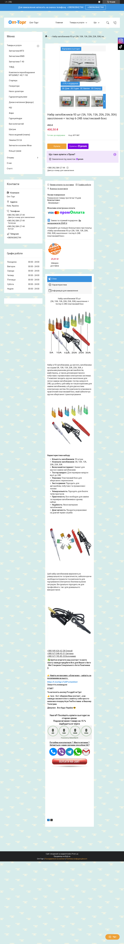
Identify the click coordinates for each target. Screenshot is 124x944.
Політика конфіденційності (76, 859)
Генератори (14, 86)
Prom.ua (75, 854)
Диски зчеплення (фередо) (21, 102)
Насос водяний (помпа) (19, 135)
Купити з (78, 146)
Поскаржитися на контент (55, 859)
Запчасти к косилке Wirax (20, 145)
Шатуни (12, 129)
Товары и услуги (77, 22)
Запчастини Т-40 (16, 62)
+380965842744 (96, 7)
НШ (10, 107)
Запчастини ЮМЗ (16, 56)
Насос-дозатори (16, 91)
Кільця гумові (15, 151)
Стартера (13, 80)
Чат (112, 937)
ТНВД (11, 67)
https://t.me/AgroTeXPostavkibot (62, 682)
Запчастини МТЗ (16, 51)
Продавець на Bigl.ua (62, 856)
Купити (57, 146)
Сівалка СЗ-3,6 (15, 140)
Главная (59, 22)
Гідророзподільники (18, 97)
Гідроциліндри (15, 118)
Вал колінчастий (16, 124)
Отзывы (10, 158)
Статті (9, 168)
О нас (9, 163)
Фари (11, 113)
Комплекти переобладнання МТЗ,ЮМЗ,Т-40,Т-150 (22, 73)
